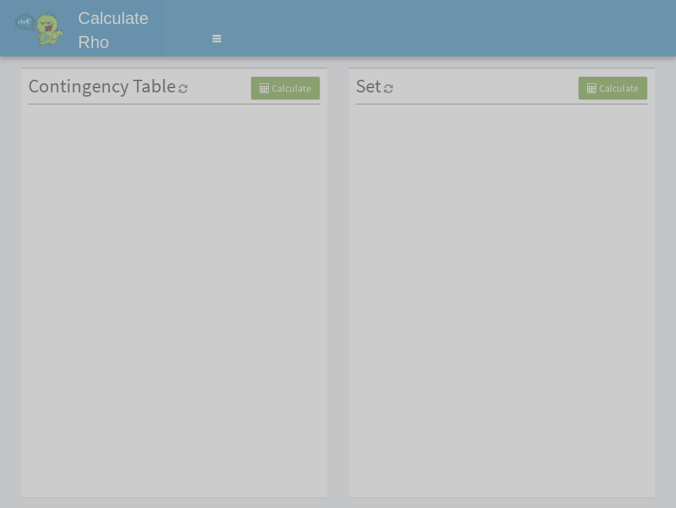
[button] (216, 38)
